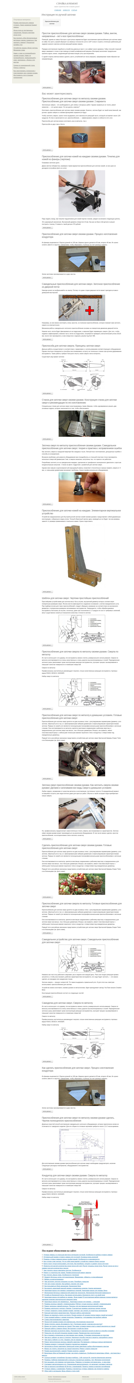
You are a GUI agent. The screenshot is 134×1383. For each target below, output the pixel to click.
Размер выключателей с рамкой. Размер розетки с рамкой (64, 1351)
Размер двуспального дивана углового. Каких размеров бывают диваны (25, 25)
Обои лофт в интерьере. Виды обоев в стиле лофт (62, 1371)
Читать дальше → (47, 87)
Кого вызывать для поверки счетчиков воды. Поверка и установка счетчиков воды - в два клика (77, 1362)
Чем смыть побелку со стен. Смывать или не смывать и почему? (66, 1340)
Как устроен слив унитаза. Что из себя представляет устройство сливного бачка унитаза (74, 1261)
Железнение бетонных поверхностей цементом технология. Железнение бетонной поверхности (77, 1293)
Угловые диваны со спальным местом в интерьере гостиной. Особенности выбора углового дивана (78, 1255)
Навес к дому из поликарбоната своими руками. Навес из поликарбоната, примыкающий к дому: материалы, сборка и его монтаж (24, 58)
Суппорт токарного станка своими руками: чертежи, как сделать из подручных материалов (75, 1310)
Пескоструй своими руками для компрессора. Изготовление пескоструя (69, 1322)
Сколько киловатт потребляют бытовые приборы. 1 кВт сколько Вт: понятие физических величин (77, 1357)
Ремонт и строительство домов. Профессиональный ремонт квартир (67, 1272)
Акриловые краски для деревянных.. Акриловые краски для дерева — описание (72, 1302)
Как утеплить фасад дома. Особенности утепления (61, 1275)
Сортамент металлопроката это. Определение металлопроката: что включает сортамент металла (78, 1364)
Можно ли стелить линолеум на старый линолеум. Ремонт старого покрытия (70, 1348)
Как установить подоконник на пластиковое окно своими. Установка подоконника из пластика (76, 1335)
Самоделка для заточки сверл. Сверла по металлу (68, 1002)
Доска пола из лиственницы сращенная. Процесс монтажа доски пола (23, 33)
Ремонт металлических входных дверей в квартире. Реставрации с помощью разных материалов (78, 1342)
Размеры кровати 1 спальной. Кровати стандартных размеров (65, 1344)
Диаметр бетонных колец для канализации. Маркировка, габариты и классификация (73, 1277)
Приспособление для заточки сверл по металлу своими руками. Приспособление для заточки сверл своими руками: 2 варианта (74, 100)
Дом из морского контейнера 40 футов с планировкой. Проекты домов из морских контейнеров (77, 1366)
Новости (66, 10)
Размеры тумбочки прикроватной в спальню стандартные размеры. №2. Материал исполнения (77, 1360)
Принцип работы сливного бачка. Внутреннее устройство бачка (66, 1328)
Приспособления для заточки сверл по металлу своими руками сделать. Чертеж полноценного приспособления (78, 1119)
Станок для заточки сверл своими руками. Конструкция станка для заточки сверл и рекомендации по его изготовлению (79, 401)
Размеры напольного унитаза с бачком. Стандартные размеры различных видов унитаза (75, 1308)
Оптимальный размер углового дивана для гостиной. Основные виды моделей (71, 1257)
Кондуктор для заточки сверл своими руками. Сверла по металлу (75, 1175)
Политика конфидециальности (54, 1378)
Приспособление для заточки (52, 22)
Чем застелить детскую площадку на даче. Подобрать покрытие (66, 1281)
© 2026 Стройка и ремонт (19, 1376)
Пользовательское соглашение (59, 1376)
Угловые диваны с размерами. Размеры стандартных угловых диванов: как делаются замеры (76, 1369)
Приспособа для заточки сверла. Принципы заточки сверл (71, 345)
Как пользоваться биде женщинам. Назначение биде (62, 1286)
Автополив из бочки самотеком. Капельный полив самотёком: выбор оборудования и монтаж (76, 1346)
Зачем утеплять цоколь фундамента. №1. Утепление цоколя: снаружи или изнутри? (73, 1324)
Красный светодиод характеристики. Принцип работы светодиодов (67, 1313)
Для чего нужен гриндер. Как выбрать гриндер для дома (63, 1284)
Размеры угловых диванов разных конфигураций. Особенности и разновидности (71, 1259)
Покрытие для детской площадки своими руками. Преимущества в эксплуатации (72, 1333)
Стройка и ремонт (67, 3)
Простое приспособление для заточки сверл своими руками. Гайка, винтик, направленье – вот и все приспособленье (79, 35)
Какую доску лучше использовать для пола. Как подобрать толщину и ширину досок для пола (76, 1263)
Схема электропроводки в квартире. (56, 1319)
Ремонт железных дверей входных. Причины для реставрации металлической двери (73, 1306)
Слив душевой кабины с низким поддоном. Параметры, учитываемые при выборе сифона (75, 1317)
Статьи (74, 10)
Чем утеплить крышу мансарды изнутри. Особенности (62, 1270)
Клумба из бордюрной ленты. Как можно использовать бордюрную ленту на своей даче (74, 1295)
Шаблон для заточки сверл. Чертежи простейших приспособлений (75, 598)
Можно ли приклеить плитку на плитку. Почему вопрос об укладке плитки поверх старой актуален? (78, 1315)
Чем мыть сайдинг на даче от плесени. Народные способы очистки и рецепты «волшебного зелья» (78, 1337)
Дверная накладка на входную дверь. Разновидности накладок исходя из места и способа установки (79, 1331)
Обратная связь (85, 1376)
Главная (57, 10)
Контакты (50, 1376)
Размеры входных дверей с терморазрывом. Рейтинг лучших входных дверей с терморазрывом (77, 1304)
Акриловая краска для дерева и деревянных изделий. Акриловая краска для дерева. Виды (75, 1290)
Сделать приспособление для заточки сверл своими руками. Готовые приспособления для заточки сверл (77, 846)
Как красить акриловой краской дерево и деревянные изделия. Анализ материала (72, 1288)
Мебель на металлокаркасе (53, 1279)
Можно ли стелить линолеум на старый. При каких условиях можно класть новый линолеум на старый (79, 1326)
